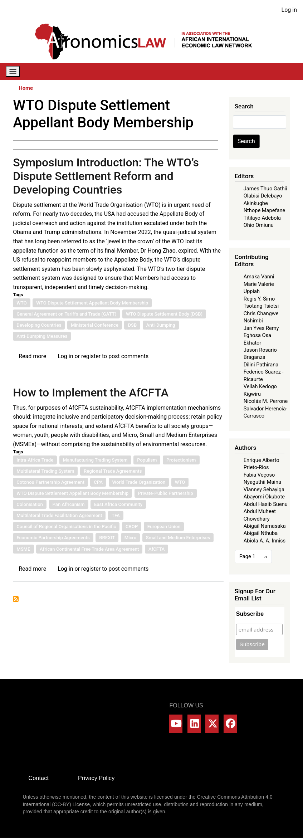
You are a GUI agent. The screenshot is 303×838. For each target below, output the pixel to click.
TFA (116, 515)
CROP (132, 526)
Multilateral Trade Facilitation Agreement (59, 515)
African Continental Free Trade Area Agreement (89, 549)
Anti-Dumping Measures (41, 336)
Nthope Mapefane (264, 210)
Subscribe (250, 614)
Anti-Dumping (160, 325)
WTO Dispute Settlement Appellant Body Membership (92, 303)
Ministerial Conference (94, 325)
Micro (130, 537)
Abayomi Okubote (264, 496)
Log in (289, 9)
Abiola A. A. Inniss (265, 540)
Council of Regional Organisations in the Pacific (66, 526)
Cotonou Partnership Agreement (50, 482)
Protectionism (181, 460)
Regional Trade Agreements (113, 471)
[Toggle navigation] (13, 71)
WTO (21, 303)
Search (246, 141)
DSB (132, 325)
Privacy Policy (96, 778)
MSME (23, 549)
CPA (98, 482)
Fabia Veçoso (259, 475)
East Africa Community (118, 504)
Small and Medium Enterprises (178, 537)
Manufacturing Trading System (95, 460)
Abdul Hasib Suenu (266, 504)
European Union (164, 526)
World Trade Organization (139, 482)
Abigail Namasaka (265, 526)
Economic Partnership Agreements (53, 537)
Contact (39, 778)
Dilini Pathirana (261, 364)
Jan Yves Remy (261, 328)
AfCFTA (156, 549)
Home (26, 88)
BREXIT (107, 537)
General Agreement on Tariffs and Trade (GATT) (66, 314)
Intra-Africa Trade (34, 460)
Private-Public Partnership (165, 493)
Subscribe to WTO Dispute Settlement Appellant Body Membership (16, 599)
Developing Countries (38, 325)
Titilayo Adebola (262, 218)
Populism (147, 460)
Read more (32, 356)
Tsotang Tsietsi (261, 306)
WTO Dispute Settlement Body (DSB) (164, 314)
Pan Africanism (69, 504)
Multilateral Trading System (45, 471)
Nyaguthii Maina (262, 482)
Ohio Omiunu (259, 225)
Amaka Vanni (259, 276)
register (91, 356)
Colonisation (29, 504)
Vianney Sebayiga (264, 489)
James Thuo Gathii (265, 188)
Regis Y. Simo (259, 299)
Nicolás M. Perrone (266, 401)
